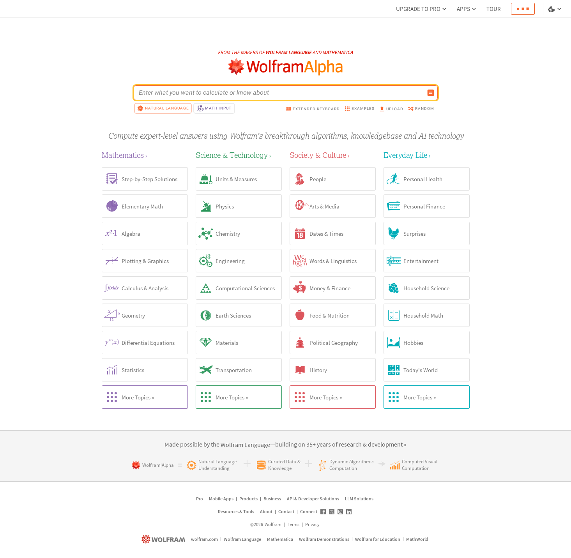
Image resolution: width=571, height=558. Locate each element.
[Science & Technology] (239, 154)
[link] (245, 445)
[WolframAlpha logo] (285, 67)
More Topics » (128, 397)
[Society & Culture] (333, 154)
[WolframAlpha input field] (280, 92)
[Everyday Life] (427, 154)
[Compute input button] (431, 93)
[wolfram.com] (164, 539)
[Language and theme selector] (555, 9)
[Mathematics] (145, 154)
